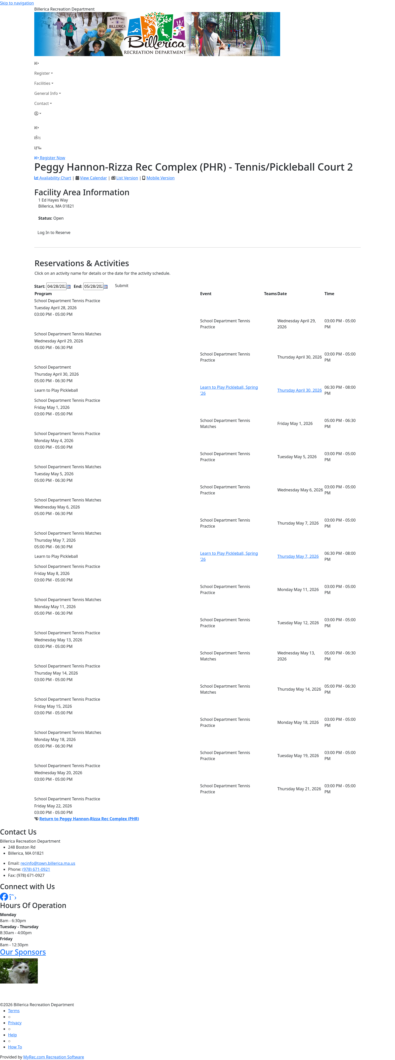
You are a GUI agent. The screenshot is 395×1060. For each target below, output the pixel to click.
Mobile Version (160, 178)
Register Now (52, 158)
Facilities (42, 83)
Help (12, 1035)
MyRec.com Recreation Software (53, 1057)
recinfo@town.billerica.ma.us (48, 863)
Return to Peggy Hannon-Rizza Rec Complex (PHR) (89, 818)
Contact (41, 103)
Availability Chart (52, 178)
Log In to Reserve (54, 232)
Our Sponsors (23, 952)
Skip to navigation (17, 3)
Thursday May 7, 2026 (298, 556)
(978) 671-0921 (36, 869)
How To (15, 1047)
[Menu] (37, 148)
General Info (46, 93)
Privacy (14, 1023)
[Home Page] (47, 63)
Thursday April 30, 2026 (299, 390)
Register (42, 73)
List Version (127, 178)
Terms (14, 1010)
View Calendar (93, 178)
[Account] (47, 113)
